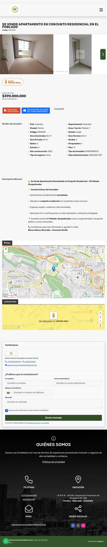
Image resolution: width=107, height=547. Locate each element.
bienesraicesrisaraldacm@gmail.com (22, 365)
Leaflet (84, 297)
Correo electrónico (62, 379)
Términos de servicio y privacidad (37, 423)
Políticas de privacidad (53, 462)
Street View (13, 82)
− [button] (6, 253)
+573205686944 (14, 362)
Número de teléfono (13, 388)
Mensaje (9, 397)
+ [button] (6, 249)
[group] (26, 54)
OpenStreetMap (99, 297)
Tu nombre (10, 379)
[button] (39, 71)
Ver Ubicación (46, 321)
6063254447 (30, 362)
